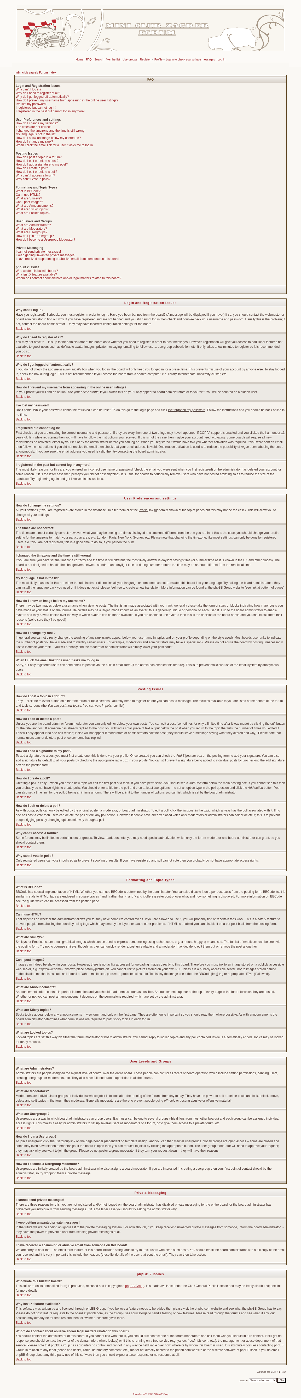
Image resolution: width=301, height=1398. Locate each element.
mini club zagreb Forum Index (35, 72)
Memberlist (113, 59)
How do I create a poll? (32, 168)
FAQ (89, 59)
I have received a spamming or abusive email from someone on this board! (67, 259)
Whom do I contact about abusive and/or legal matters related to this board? (68, 278)
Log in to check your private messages (191, 59)
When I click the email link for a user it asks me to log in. (55, 145)
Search (98, 59)
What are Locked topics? (33, 213)
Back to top (23, 329)
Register (145, 59)
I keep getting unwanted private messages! (45, 255)
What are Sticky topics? (32, 209)
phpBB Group (134, 1286)
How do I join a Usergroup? (35, 236)
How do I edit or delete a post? (37, 161)
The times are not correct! (33, 127)
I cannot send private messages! (38, 251)
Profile (158, 59)
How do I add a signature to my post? (42, 164)
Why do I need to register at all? (38, 93)
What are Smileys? (29, 198)
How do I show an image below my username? (48, 138)
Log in (221, 59)
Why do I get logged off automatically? (42, 97)
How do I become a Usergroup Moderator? (45, 239)
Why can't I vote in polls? (33, 179)
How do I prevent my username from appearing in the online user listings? (67, 100)
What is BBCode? (28, 191)
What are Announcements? (35, 205)
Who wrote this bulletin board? (37, 271)
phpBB (144, 1394)
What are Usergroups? (31, 232)
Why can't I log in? (28, 89)
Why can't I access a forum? (35, 175)
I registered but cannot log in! (36, 107)
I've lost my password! (31, 104)
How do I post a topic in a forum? (38, 157)
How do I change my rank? (34, 141)
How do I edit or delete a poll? (36, 172)
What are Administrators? (33, 225)
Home (79, 59)
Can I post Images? (29, 202)
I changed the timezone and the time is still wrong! (50, 130)
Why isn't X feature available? (36, 274)
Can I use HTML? (28, 195)
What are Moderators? (31, 228)
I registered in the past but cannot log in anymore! (50, 111)
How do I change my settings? (37, 123)
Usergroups (130, 59)
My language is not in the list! (36, 134)
